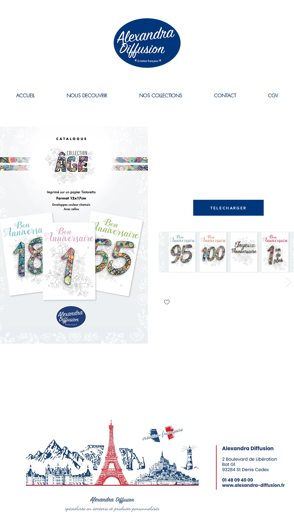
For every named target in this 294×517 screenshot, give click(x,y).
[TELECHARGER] (228, 208)
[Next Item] (288, 282)
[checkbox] (166, 303)
